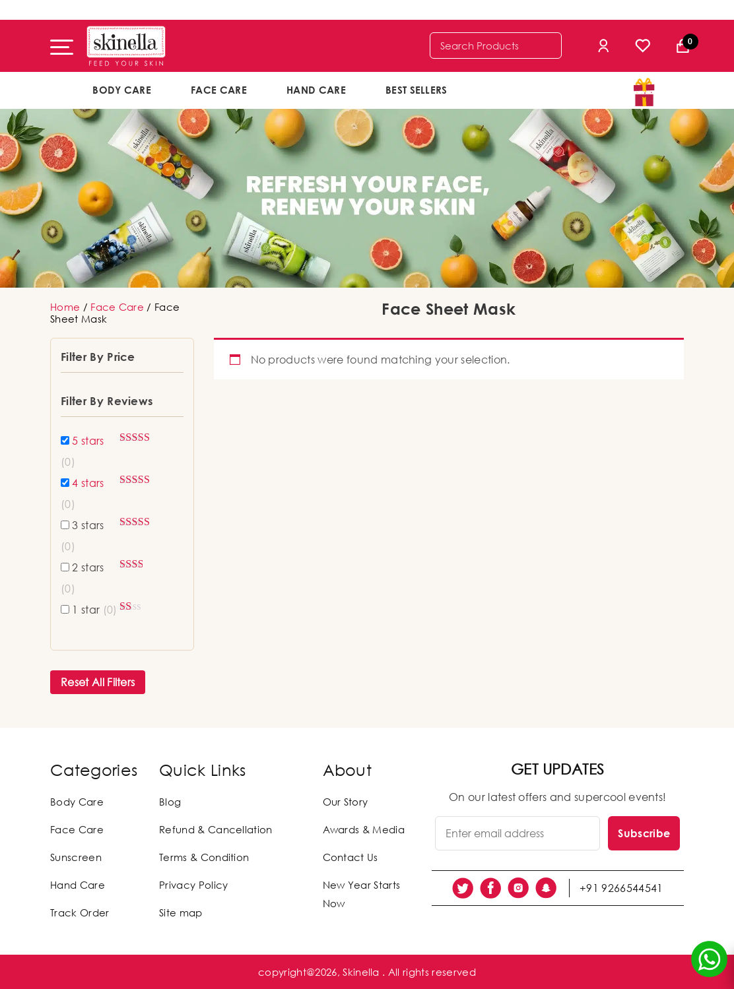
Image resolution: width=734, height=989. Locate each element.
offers (510, 89)
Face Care (219, 90)
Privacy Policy (193, 885)
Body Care (121, 90)
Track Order (80, 912)
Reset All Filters (98, 682)
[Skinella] (126, 46)
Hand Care (316, 90)
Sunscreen (76, 857)
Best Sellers (416, 90)
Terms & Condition (204, 857)
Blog (170, 802)
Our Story (345, 802)
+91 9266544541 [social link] (621, 888)
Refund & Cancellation (216, 829)
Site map (181, 912)
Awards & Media (364, 829)
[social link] (462, 888)
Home (65, 307)
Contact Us (350, 857)
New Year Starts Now (362, 894)
